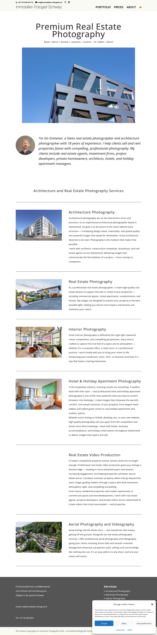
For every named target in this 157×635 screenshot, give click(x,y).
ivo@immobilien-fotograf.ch (34, 606)
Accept (104, 623)
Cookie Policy (120, 630)
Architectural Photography (118, 591)
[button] (152, 604)
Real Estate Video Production (94, 454)
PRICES (118, 7)
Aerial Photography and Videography (101, 524)
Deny (124, 623)
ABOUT (129, 630)
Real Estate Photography (90, 281)
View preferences (144, 623)
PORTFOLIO (103, 7)
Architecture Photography (92, 212)
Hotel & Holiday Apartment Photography (105, 381)
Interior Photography (87, 329)
